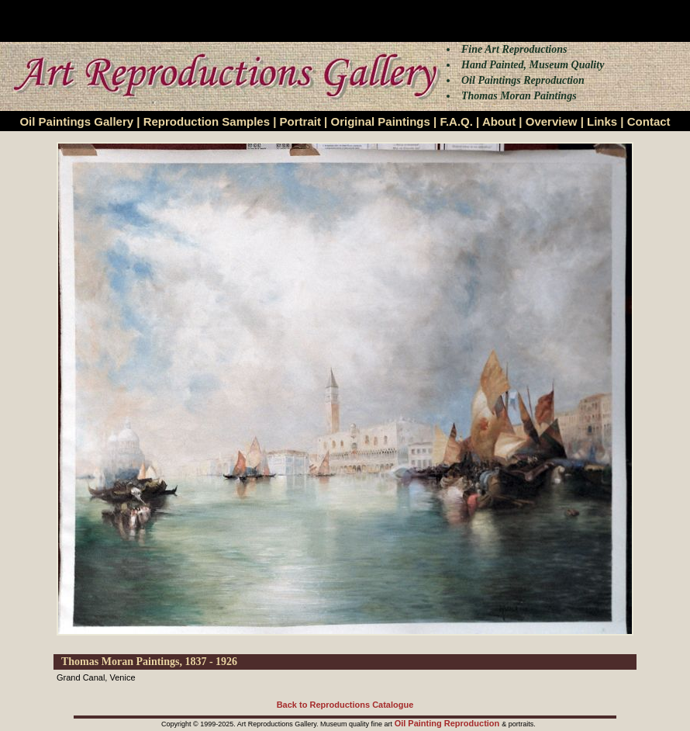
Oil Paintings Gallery (76, 121)
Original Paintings (380, 121)
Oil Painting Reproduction (448, 723)
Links (602, 121)
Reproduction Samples (206, 121)
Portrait (300, 121)
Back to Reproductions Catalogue (345, 704)
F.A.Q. (456, 121)
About (499, 121)
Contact (649, 121)
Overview (552, 121)
